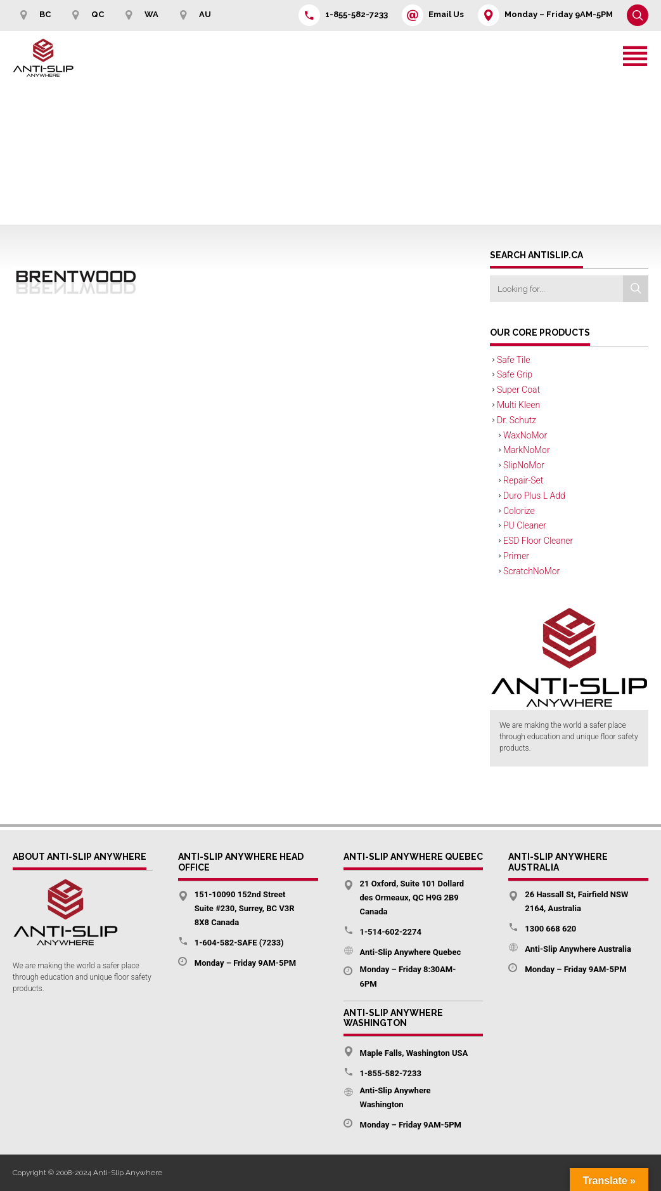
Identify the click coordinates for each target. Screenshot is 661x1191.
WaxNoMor (525, 435)
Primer (516, 556)
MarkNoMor (526, 450)
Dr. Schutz (516, 420)
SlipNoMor (523, 465)
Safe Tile (513, 360)
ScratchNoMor (531, 571)
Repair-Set (523, 480)
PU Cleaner (524, 525)
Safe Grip (514, 374)
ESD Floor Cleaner (538, 541)
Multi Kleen (518, 405)
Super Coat (518, 390)
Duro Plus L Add (534, 495)
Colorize (519, 511)
